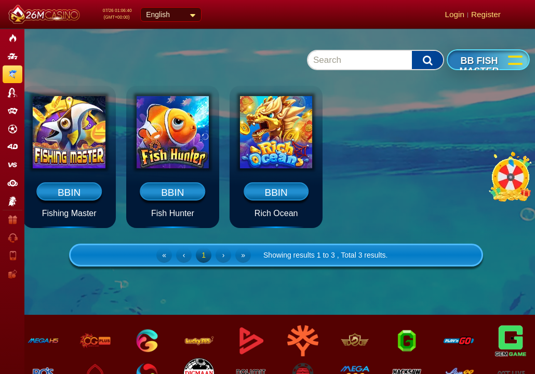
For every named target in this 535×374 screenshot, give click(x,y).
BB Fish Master (479, 66)
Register (486, 14)
